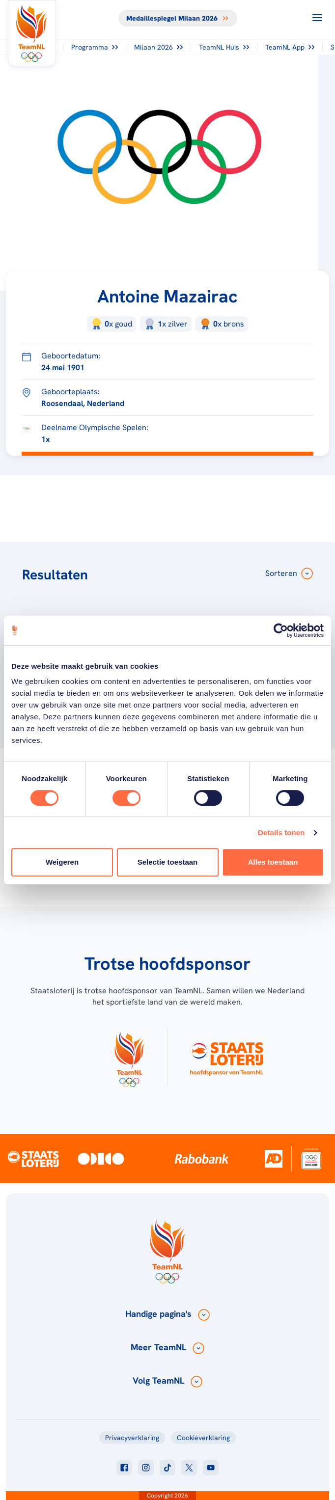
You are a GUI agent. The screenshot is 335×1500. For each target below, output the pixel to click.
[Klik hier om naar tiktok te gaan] (167, 1467)
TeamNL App (289, 47)
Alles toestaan (273, 862)
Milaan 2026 (158, 47)
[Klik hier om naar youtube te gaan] (211, 1467)
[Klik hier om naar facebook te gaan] (124, 1467)
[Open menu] (317, 17)
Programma (94, 47)
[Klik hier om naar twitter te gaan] (189, 1467)
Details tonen (281, 832)
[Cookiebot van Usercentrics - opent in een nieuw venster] (281, 630)
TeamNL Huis (224, 47)
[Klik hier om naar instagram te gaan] (146, 1467)
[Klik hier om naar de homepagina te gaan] (32, 33)
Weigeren (62, 862)
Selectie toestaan (168, 862)
